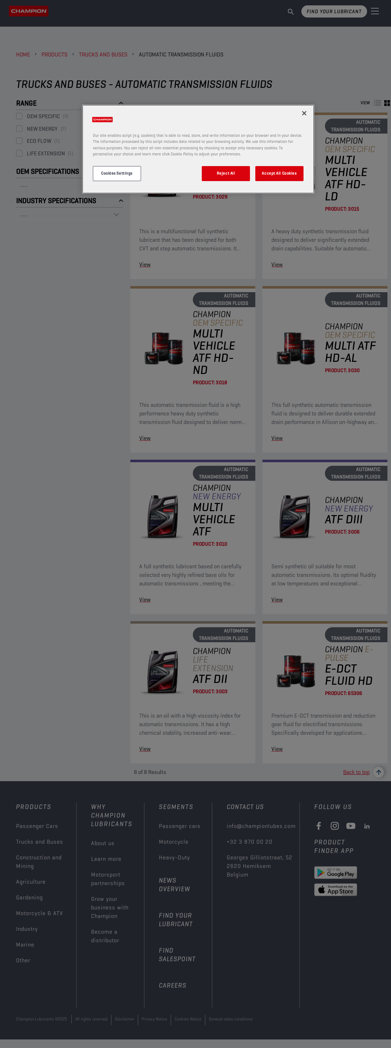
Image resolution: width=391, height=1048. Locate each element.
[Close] (304, 113)
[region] (198, 149)
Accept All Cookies (279, 173)
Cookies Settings (116, 173)
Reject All (226, 173)
